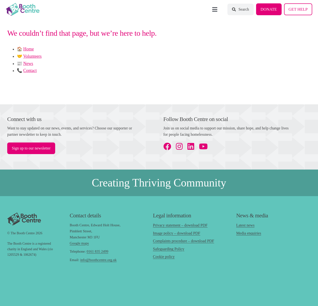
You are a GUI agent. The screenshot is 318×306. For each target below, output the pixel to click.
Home (28, 49)
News (28, 63)
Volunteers (32, 56)
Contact (30, 70)
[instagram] (179, 146)
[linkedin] (190, 146)
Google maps (79, 243)
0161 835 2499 (97, 251)
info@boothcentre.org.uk (98, 260)
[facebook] (167, 146)
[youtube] (203, 146)
